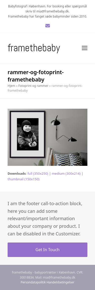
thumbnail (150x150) (24, 179)
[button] (84, 48)
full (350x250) (37, 173)
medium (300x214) (66, 173)
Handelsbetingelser (60, 282)
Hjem (11, 86)
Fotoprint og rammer (33, 86)
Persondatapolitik (33, 282)
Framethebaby (34, 47)
